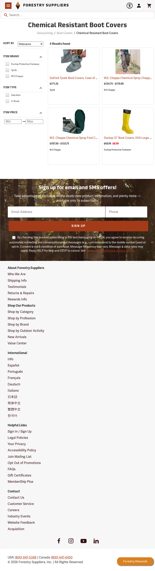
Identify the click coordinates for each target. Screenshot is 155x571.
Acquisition (16, 529)
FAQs (12, 469)
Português (15, 372)
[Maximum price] (34, 121)
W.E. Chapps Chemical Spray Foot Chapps (82, 138)
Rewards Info (17, 299)
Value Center (17, 343)
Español (13, 365)
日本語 (12, 397)
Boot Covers (64, 33)
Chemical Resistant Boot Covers (97, 33)
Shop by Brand (18, 325)
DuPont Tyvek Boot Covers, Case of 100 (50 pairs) (86, 78)
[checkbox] (7, 64)
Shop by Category (21, 312)
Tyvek (52, 90)
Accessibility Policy (22, 450)
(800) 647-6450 (61, 557)
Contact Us (16, 498)
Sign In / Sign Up (19, 432)
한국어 (12, 416)
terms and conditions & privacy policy (109, 250)
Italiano (13, 391)
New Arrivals (17, 337)
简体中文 (14, 403)
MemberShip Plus (20, 482)
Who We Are (17, 274)
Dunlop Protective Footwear (117, 149)
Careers (13, 510)
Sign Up (78, 226)
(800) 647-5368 (25, 557)
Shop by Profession (22, 318)
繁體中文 (14, 409)
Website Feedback (21, 523)
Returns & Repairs (21, 293)
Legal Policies (18, 438)
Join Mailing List (19, 457)
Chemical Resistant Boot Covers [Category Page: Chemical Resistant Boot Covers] (77, 25)
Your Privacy (17, 444)
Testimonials (17, 287)
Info (10, 359)
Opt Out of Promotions (24, 463)
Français (14, 378)
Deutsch (14, 384)
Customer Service (21, 504)
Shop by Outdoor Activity (26, 331)
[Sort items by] (30, 44)
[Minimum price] (13, 121)
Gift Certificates (19, 475)
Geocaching (45, 33)
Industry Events (19, 516)
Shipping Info (17, 281)
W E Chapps (109, 90)
